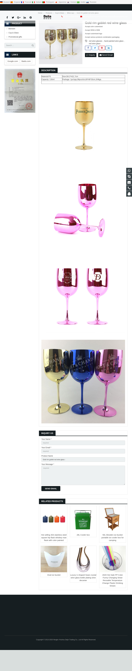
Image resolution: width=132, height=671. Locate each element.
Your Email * (46, 465)
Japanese (61, 2)
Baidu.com (26, 78)
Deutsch (5, 2)
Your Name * (46, 456)
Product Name (47, 474)
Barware (12, 46)
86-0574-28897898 (14, 7)
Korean (72, 2)
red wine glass (94, 61)
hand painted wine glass (113, 58)
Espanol (15, 2)
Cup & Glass (14, 50)
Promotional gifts (15, 54)
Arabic (81, 2)
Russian (91, 2)
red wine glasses (95, 58)
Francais (26, 2)
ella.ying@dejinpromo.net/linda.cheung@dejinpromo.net (48, 7)
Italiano (37, 2)
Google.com (12, 78)
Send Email (106, 72)
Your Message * (47, 483)
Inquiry (90, 72)
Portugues (48, 2)
